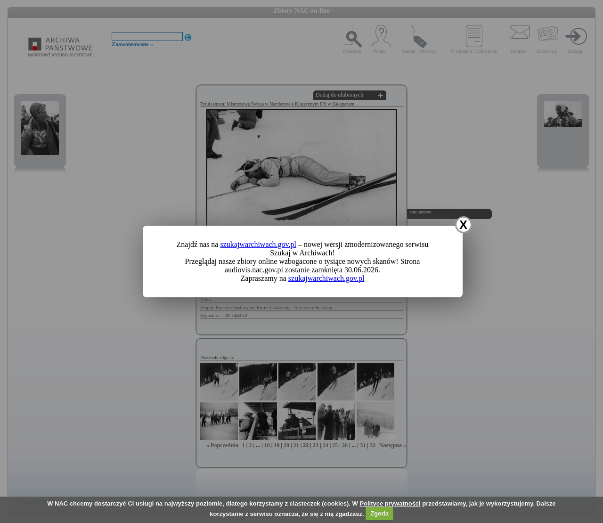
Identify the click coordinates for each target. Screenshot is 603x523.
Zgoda (379, 513)
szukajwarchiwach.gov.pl (258, 244)
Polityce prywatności (389, 503)
